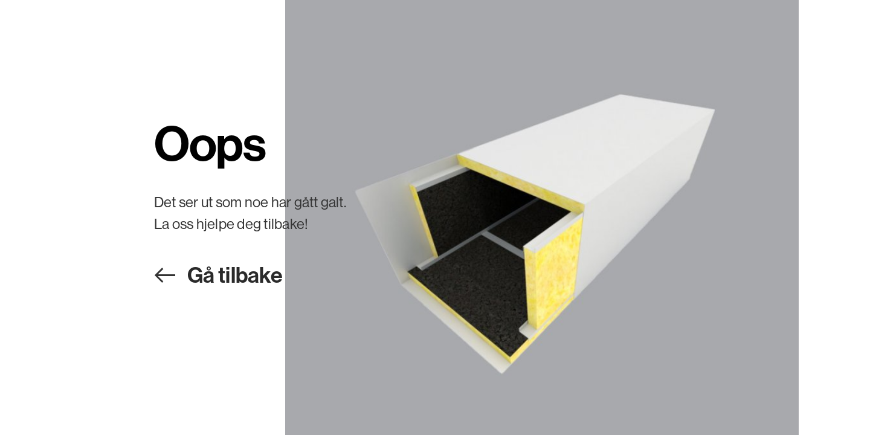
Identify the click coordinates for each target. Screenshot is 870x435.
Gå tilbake (235, 274)
